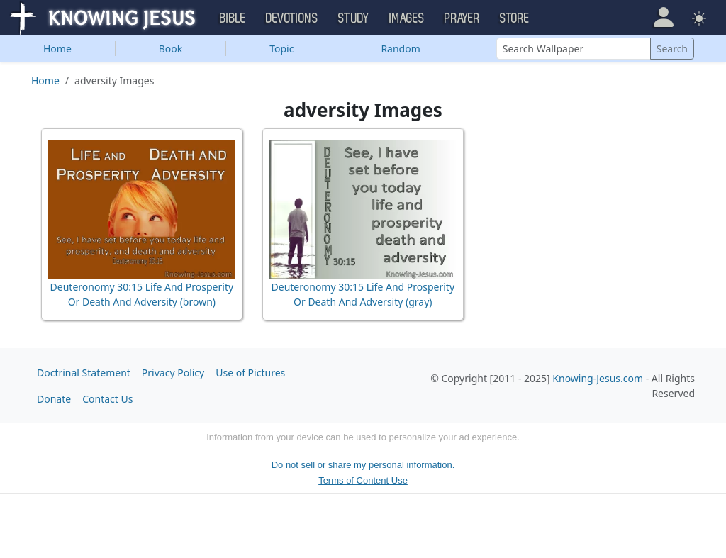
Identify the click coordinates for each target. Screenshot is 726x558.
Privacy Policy (173, 372)
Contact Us (107, 399)
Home (57, 48)
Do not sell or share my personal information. (363, 464)
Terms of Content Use (363, 480)
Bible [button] (233, 18)
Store (515, 18)
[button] (663, 17)
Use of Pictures (250, 372)
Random (400, 48)
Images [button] (407, 18)
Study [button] (353, 18)
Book (171, 48)
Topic (281, 48)
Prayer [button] (462, 18)
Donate (54, 399)
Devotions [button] (292, 18)
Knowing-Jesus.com (597, 378)
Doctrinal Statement (83, 372)
